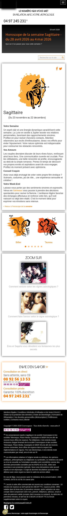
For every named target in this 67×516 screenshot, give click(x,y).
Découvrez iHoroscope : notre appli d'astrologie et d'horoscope (26, 513)
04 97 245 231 (15, 20)
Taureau (48, 229)
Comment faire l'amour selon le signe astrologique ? (33, 316)
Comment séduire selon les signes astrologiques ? (33, 286)
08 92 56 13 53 (16, 379)
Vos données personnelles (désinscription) (30, 417)
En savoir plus (28, 479)
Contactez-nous (17, 420)
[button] (5, 512)
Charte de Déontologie (41, 415)
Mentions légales (10, 412)
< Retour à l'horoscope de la (17, 206)
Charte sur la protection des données (18, 415)
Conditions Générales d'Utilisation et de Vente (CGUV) (38, 412)
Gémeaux (17, 190)
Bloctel (26, 420)
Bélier (18, 229)
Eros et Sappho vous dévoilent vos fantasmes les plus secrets (33, 348)
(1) (27, 20)
